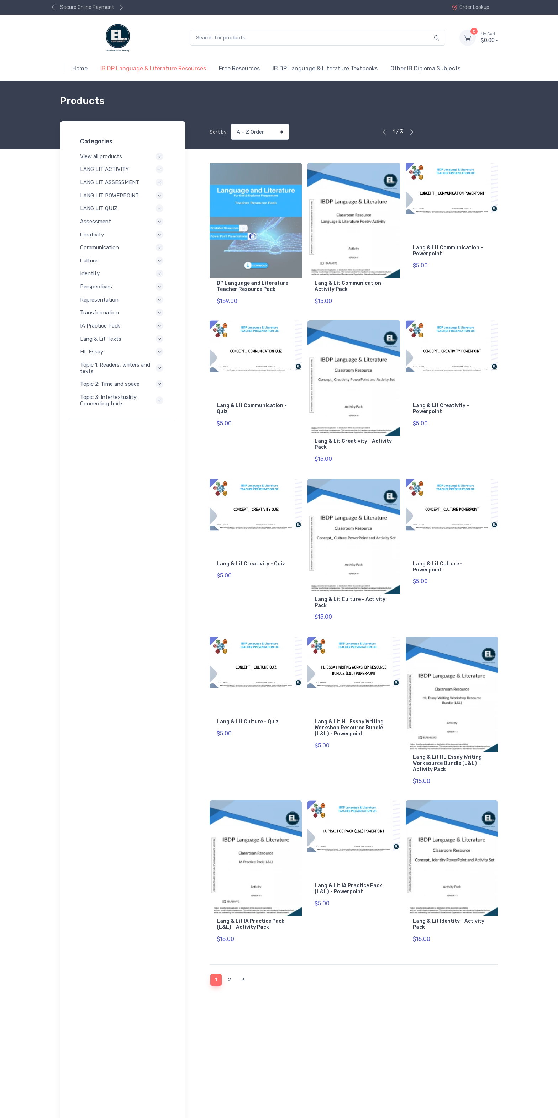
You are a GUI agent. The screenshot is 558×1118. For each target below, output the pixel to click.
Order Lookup (470, 7)
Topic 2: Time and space (122, 384)
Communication (122, 247)
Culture (122, 261)
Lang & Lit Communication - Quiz (252, 405)
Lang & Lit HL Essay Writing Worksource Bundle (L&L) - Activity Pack (447, 752)
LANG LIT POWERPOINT (122, 195)
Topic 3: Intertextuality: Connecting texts (122, 400)
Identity (122, 273)
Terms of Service (132, 1088)
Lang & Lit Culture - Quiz (248, 710)
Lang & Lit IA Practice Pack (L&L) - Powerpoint (348, 873)
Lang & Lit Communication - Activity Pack (350, 286)
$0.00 (489, 37)
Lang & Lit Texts (122, 339)
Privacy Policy (88, 1088)
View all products (122, 156)
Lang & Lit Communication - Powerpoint (448, 251)
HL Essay (122, 352)
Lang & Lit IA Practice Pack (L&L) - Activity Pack (250, 909)
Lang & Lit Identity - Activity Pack (448, 909)
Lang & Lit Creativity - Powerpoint (441, 405)
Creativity (122, 235)
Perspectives (122, 287)
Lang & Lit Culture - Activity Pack (350, 595)
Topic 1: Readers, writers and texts (122, 368)
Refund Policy (88, 1097)
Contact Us (483, 1071)
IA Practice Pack (122, 326)
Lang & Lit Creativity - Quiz (251, 556)
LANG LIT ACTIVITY (122, 169)
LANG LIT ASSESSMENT (122, 182)
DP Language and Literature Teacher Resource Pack (252, 286)
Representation (122, 300)
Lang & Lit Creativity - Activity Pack (353, 441)
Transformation (122, 312)
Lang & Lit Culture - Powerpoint (438, 559)
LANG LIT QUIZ (122, 208)
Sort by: (219, 132)
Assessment (122, 221)
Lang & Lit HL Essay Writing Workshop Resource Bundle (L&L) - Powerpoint (349, 716)
